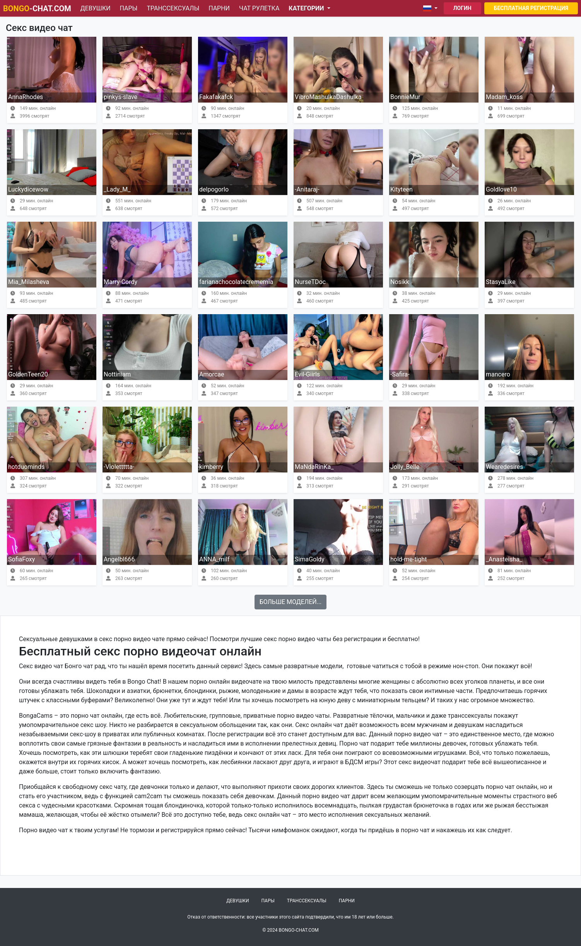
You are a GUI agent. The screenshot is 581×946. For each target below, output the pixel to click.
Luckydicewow (28, 189)
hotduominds (26, 466)
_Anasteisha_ (504, 559)
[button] (432, 8)
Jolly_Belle (404, 466)
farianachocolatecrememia (236, 282)
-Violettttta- (119, 466)
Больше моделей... (291, 602)
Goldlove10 (501, 189)
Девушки (95, 8)
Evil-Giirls (307, 374)
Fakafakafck (216, 97)
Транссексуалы (173, 8)
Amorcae (211, 374)
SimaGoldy (310, 559)
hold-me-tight (408, 559)
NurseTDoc (310, 282)
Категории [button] (307, 8)
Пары (129, 8)
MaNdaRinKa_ (314, 466)
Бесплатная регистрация (531, 8)
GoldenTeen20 (28, 374)
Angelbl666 (119, 559)
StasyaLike (501, 282)
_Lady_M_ (117, 189)
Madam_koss (504, 97)
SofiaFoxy (21, 559)
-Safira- (400, 374)
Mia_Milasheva (28, 282)
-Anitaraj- (307, 189)
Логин (462, 8)
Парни (219, 8)
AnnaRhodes (25, 97)
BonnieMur (405, 97)
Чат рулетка (259, 8)
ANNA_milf (214, 559)
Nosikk (399, 282)
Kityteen (401, 189)
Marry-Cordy (120, 282)
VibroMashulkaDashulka (328, 97)
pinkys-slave (120, 97)
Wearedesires (504, 466)
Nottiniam (117, 374)
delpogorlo (214, 189)
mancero (498, 374)
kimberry (211, 466)
